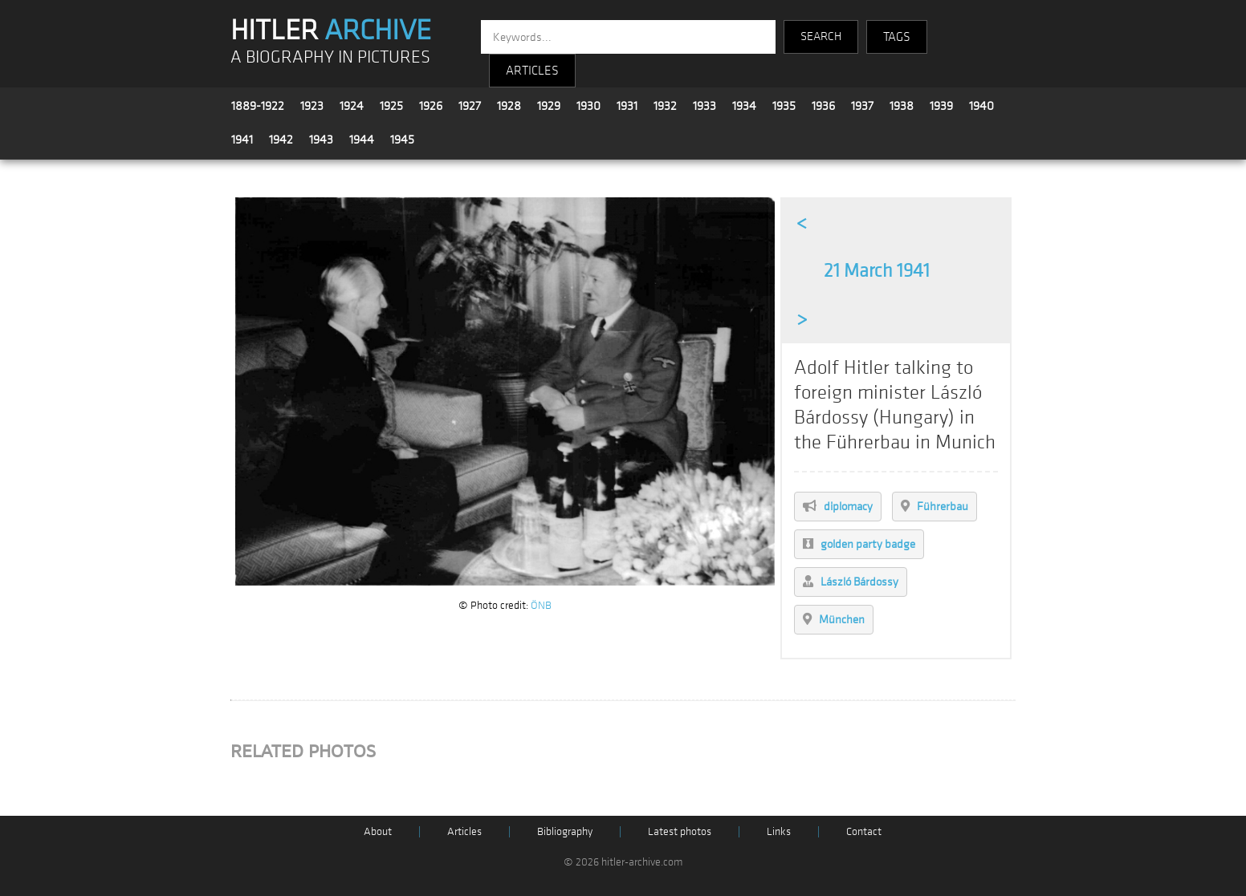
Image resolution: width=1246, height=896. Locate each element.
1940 (981, 106)
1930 (588, 106)
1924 (352, 106)
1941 (242, 140)
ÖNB (541, 605)
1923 (312, 106)
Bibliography (564, 831)
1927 (469, 106)
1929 (548, 106)
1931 (627, 106)
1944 (361, 140)
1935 (784, 106)
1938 (902, 106)
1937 (862, 106)
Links (779, 831)
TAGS (896, 37)
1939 (941, 106)
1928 (509, 106)
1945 (402, 140)
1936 (823, 106)
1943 (321, 140)
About (378, 831)
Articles (464, 831)
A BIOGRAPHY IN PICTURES (330, 57)
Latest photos (679, 831)
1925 (391, 106)
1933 (704, 106)
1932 (665, 106)
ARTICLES (532, 71)
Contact (864, 831)
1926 (430, 106)
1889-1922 (257, 106)
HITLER (330, 30)
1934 (744, 106)
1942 (281, 140)
